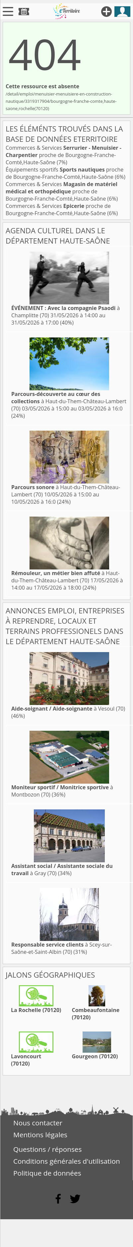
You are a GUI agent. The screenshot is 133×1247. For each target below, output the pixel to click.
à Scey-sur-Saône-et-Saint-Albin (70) (61, 948)
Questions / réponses (47, 1149)
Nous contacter (37, 1122)
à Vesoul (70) (68, 708)
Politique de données (47, 1173)
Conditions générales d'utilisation (66, 1161)
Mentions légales (40, 1134)
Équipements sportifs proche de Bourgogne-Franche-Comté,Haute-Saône (64, 173)
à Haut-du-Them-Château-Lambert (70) (68, 401)
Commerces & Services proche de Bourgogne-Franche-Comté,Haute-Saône (63, 155)
